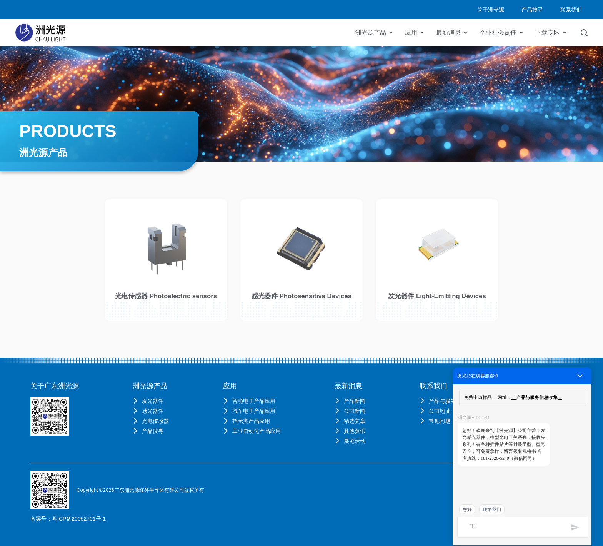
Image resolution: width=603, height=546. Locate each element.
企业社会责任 (498, 32)
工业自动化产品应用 (252, 431)
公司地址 (435, 411)
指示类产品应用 (246, 421)
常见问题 (435, 421)
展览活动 (350, 441)
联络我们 (492, 509)
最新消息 (448, 32)
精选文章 (350, 421)
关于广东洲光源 (54, 386)
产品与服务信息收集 (537, 397)
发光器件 (148, 401)
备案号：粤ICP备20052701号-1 (68, 519)
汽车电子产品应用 (249, 411)
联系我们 (433, 386)
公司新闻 (350, 411)
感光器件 (148, 411)
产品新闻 (350, 401)
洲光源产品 (370, 32)
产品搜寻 (148, 431)
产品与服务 (438, 401)
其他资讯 (350, 431)
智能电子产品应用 (249, 401)
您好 (467, 509)
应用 (411, 32)
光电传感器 (151, 421)
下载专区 (547, 32)
